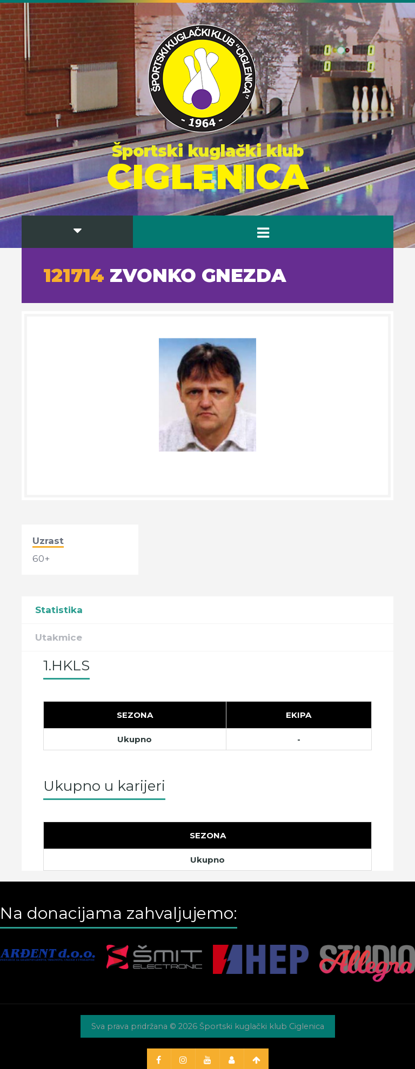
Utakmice (58, 637)
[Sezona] (135, 714)
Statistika (59, 609)
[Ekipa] (298, 714)
